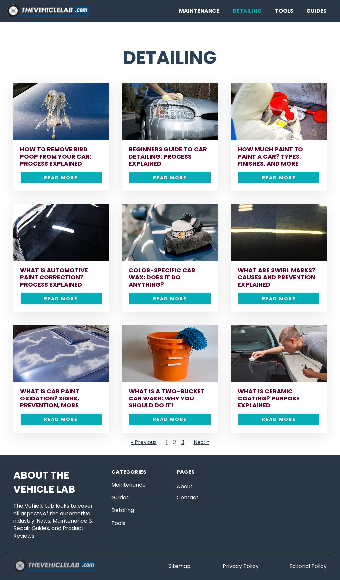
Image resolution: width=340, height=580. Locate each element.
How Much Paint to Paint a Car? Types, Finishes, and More (270, 156)
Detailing (247, 11)
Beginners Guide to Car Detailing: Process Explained (168, 156)
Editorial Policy (308, 566)
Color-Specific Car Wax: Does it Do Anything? (162, 277)
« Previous (144, 442)
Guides (316, 11)
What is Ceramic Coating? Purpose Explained (268, 398)
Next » (201, 442)
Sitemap (180, 566)
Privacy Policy (241, 566)
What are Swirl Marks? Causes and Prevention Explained (276, 277)
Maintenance (199, 11)
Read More (61, 177)
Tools (284, 11)
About (185, 486)
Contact (188, 497)
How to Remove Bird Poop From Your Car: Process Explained (55, 156)
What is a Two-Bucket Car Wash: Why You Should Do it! (167, 398)
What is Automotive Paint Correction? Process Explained (54, 277)
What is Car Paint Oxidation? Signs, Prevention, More (49, 398)
